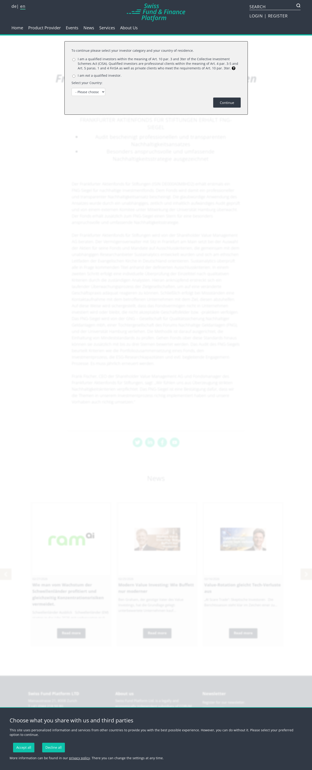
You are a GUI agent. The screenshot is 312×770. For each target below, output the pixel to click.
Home (17, 27)
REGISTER (278, 16)
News (88, 27)
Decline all (53, 747)
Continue (227, 102)
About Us (129, 27)
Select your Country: (87, 83)
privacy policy (79, 758)
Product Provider (44, 27)
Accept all (23, 747)
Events (72, 27)
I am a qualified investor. (99, 75)
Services (107, 27)
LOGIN (256, 16)
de (14, 6)
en (22, 6)
